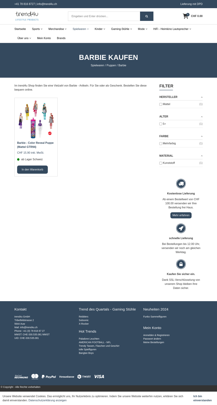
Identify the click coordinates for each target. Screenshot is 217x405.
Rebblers (83, 316)
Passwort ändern (152, 338)
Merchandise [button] (57, 29)
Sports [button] (37, 29)
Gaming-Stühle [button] (121, 29)
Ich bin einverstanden (202, 398)
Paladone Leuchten (89, 338)
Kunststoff (169, 162)
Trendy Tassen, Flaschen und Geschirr (99, 345)
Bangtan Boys (86, 353)
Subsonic (84, 320)
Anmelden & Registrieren (156, 335)
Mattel (166, 104)
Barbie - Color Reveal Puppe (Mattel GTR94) (35, 144)
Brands (61, 38)
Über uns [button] (24, 38)
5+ (164, 123)
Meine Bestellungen (153, 342)
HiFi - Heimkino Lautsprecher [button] (172, 29)
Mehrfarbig (169, 143)
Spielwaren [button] (80, 29)
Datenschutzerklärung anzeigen (47, 400)
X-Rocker (84, 323)
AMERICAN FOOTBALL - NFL (95, 342)
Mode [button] (142, 29)
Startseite (20, 29)
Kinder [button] (100, 29)
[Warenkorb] (193, 16)
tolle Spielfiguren (87, 349)
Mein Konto (44, 38)
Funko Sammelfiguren (154, 316)
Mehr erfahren (181, 215)
